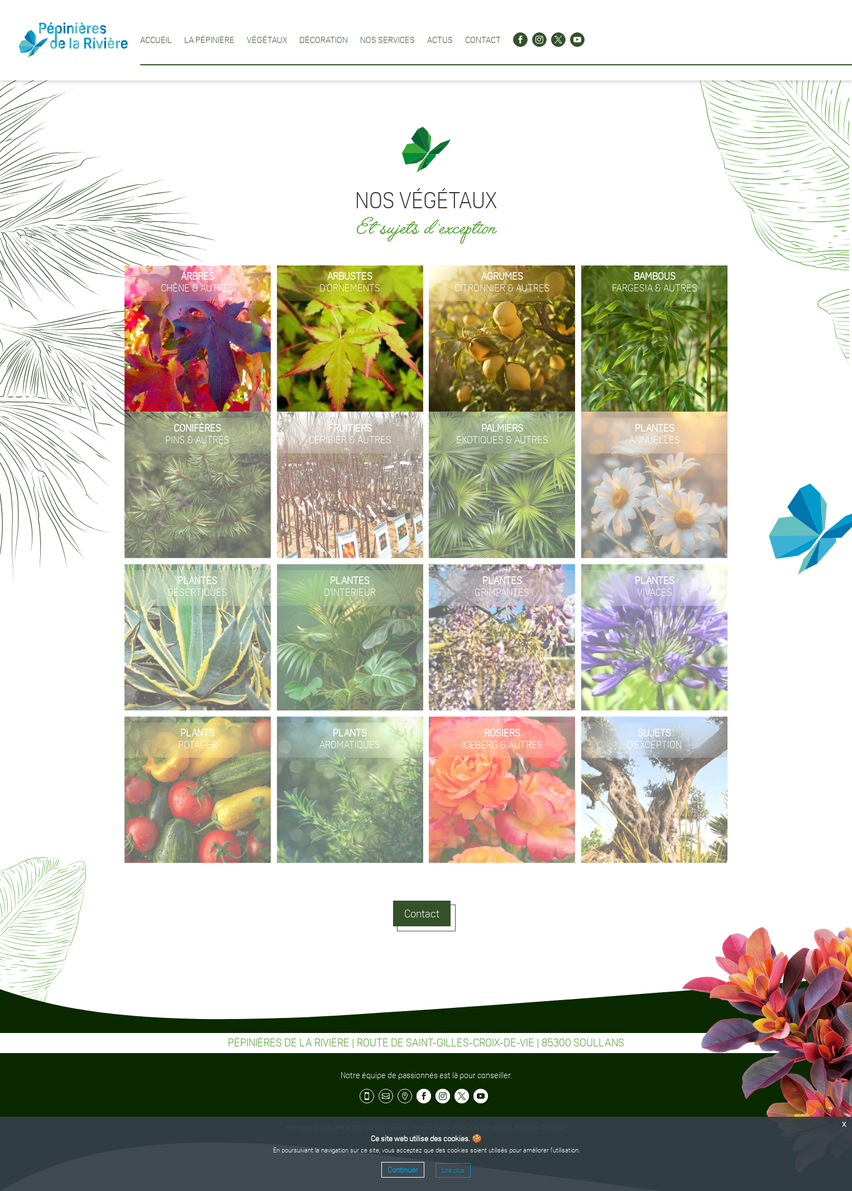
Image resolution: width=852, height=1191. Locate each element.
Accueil (156, 40)
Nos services (387, 40)
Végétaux (267, 40)
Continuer (402, 1169)
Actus (440, 40)
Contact (483, 40)
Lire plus (453, 1170)
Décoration (323, 40)
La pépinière (209, 40)
